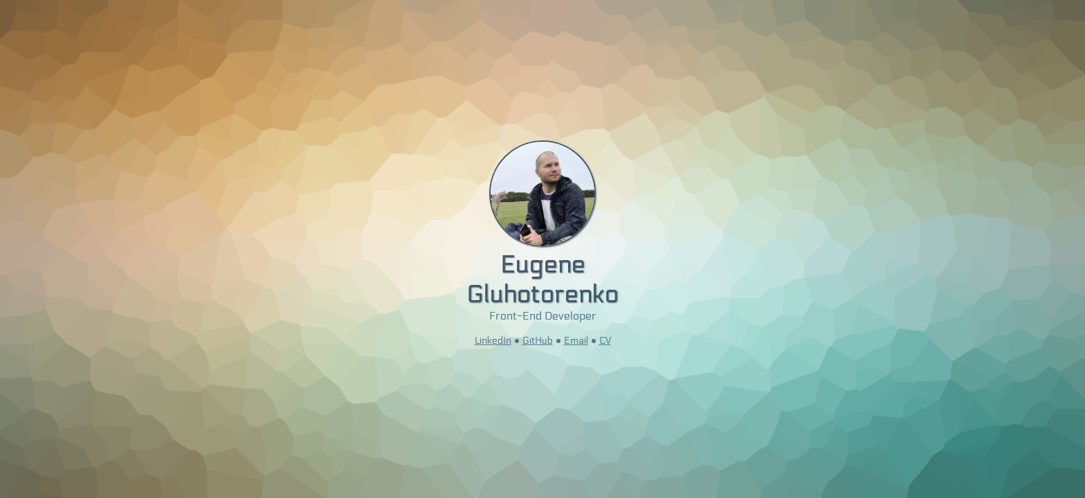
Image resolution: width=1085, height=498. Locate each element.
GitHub (537, 341)
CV (605, 341)
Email (576, 341)
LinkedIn (493, 341)
